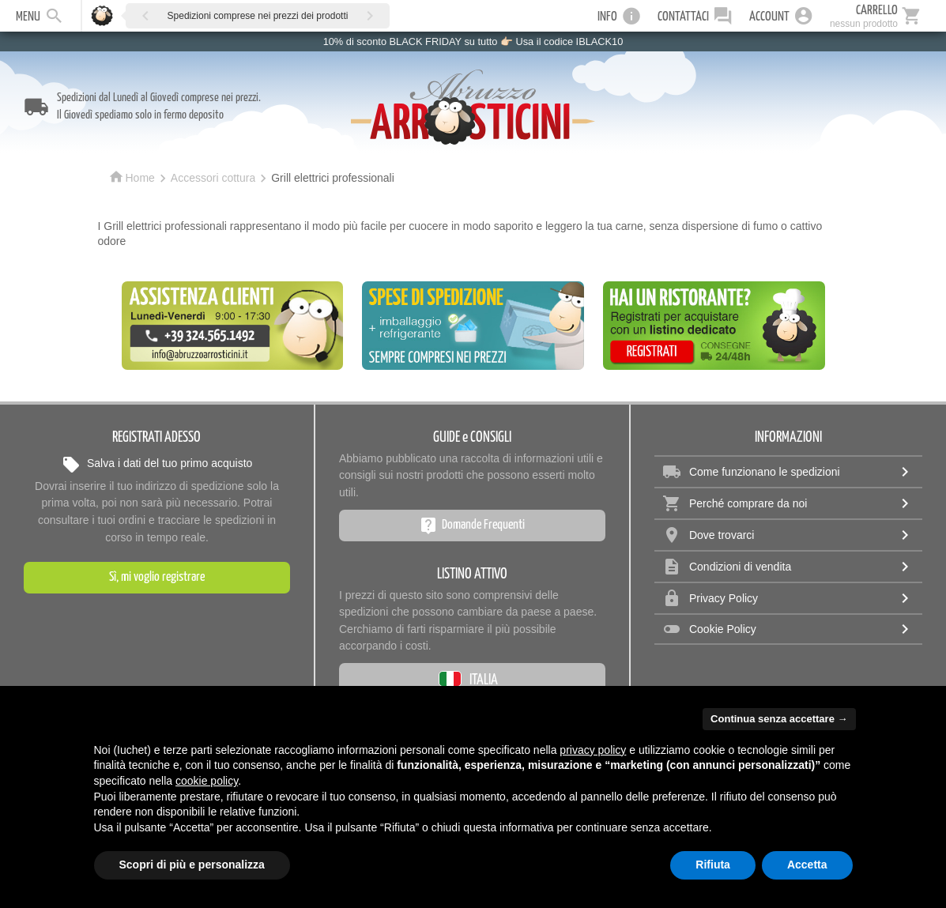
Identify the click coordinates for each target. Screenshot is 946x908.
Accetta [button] (807, 864)
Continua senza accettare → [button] (778, 719)
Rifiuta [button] (712, 864)
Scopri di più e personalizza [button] (192, 864)
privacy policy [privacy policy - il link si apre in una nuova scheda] (593, 750)
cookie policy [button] (206, 780)
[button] (145, 15)
